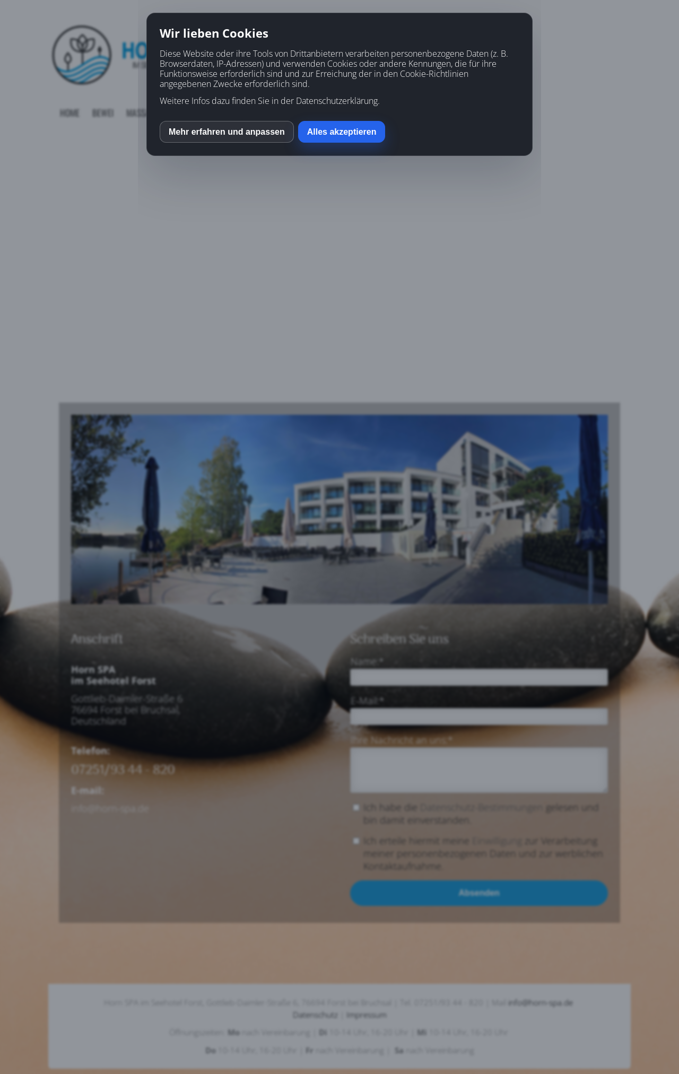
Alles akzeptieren (342, 131)
